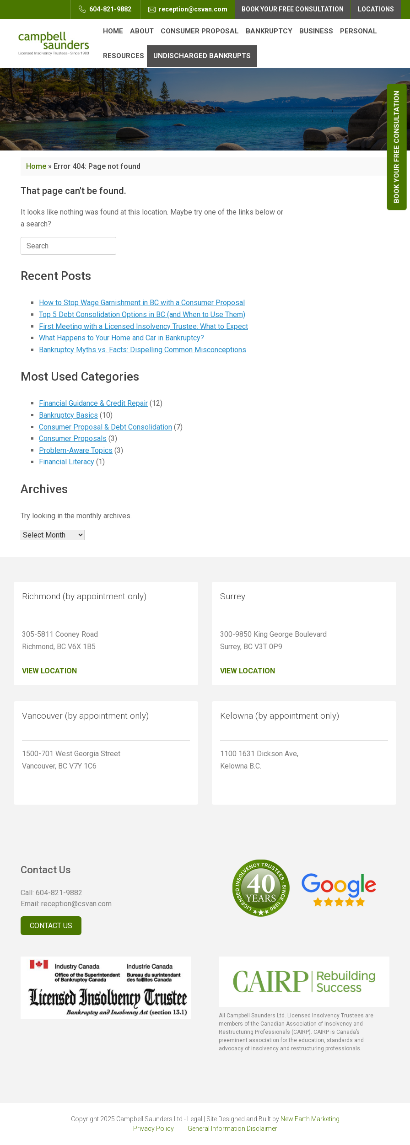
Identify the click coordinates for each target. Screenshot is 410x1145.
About (142, 31)
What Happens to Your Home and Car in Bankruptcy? (121, 337)
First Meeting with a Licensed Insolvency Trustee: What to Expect (143, 326)
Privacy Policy (153, 1128)
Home (113, 31)
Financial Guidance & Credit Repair (93, 403)
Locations (376, 9)
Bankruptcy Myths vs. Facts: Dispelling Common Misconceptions (142, 349)
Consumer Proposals (73, 438)
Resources (123, 56)
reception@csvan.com (187, 9)
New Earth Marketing (310, 1119)
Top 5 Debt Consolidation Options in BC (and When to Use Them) (142, 314)
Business (316, 31)
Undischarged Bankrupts (202, 56)
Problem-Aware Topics (76, 450)
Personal (358, 31)
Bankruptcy (269, 31)
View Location (49, 671)
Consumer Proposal (200, 31)
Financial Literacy (66, 461)
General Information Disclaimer (232, 1128)
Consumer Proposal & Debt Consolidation (105, 427)
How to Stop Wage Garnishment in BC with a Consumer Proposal (142, 302)
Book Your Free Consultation (397, 147)
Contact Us (51, 925)
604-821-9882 (105, 9)
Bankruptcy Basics (68, 415)
